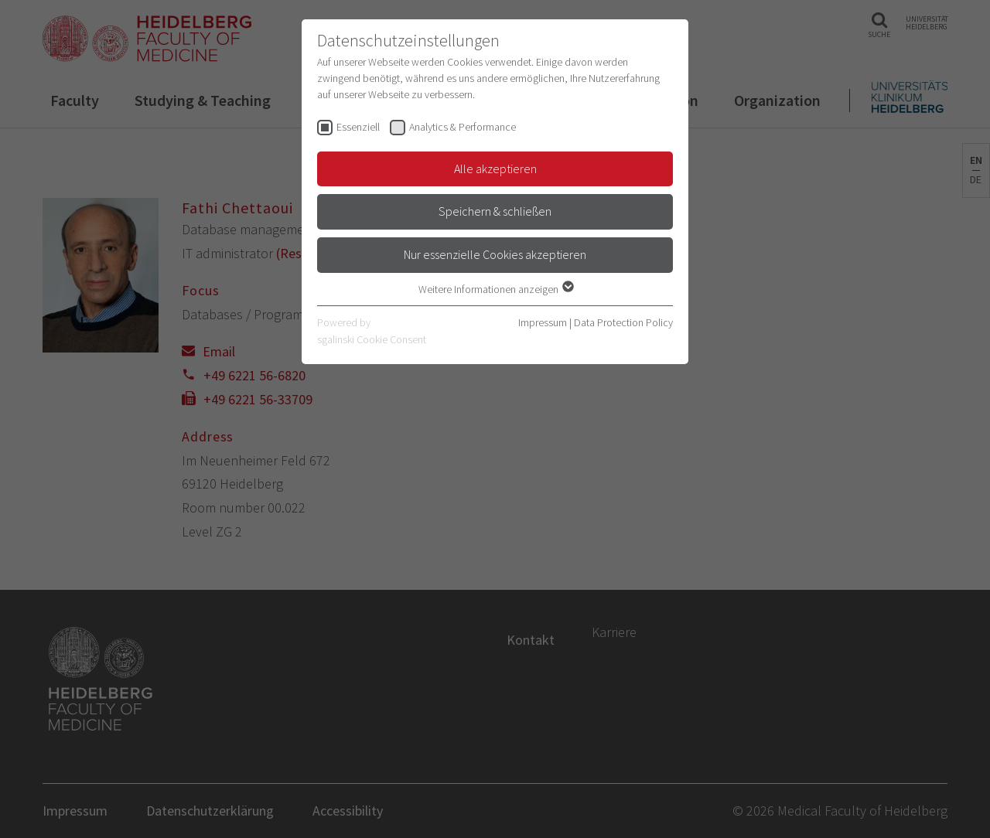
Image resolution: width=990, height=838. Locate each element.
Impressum (542, 322)
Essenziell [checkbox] (358, 127)
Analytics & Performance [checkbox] (462, 127)
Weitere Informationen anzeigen (495, 289)
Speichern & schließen (495, 211)
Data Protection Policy (623, 322)
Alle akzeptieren (495, 168)
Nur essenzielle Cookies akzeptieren (495, 254)
